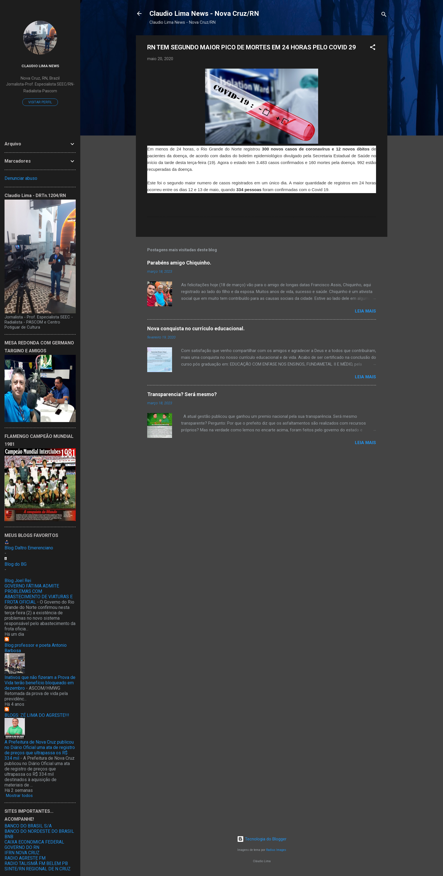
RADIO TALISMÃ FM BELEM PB (36, 863)
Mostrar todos (19, 795)
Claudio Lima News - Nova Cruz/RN (204, 14)
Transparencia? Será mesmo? (182, 394)
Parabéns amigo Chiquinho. (179, 263)
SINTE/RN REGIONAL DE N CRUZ (38, 868)
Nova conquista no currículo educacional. (196, 328)
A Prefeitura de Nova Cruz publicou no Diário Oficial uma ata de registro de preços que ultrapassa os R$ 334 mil (40, 750)
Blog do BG (16, 564)
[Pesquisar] (384, 15)
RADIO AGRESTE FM (25, 858)
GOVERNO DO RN (22, 847)
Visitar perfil (40, 102)
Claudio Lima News (40, 66)
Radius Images (276, 850)
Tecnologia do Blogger (261, 839)
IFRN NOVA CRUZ (22, 852)
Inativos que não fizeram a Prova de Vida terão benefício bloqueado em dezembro (40, 683)
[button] (372, 48)
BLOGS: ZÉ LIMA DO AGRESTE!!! (37, 715)
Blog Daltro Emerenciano (29, 547)
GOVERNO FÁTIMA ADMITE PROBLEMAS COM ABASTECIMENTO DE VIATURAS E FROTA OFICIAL (39, 594)
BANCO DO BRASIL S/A (28, 826)
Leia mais (365, 311)
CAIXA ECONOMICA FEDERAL (34, 842)
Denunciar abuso (21, 178)
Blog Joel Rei (18, 580)
